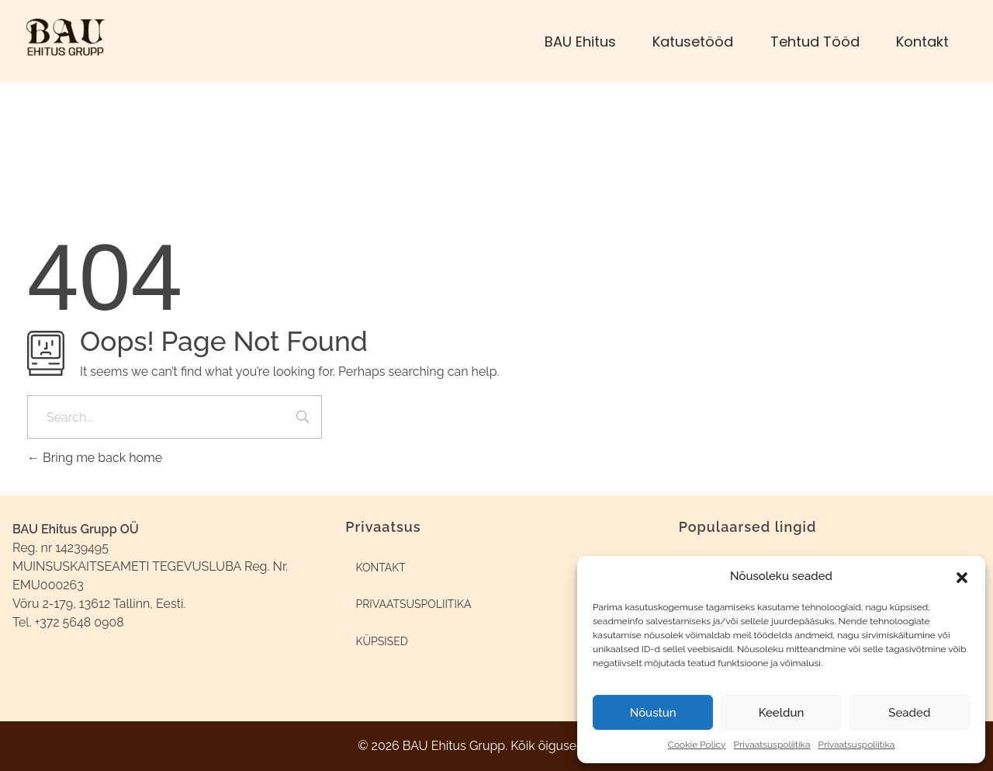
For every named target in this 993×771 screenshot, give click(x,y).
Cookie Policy (697, 744)
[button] (962, 576)
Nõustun (653, 713)
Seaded (909, 713)
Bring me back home (94, 457)
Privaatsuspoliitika (772, 744)
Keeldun (781, 713)
